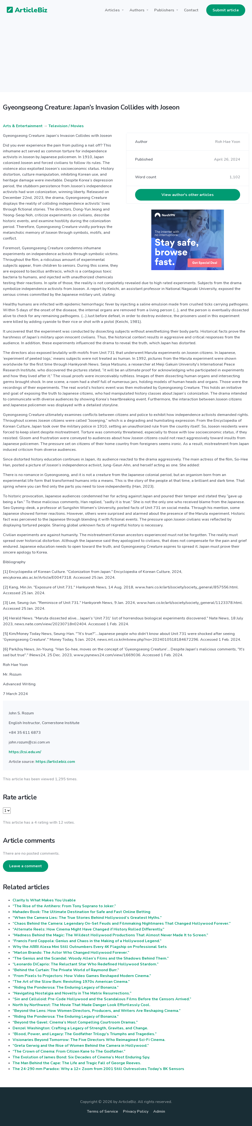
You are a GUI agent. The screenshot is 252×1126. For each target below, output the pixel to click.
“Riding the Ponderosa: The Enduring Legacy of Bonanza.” (66, 987)
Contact (191, 10)
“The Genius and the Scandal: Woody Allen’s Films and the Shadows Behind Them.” (91, 958)
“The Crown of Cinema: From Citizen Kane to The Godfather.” (69, 1051)
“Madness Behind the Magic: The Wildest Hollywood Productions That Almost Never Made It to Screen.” (110, 935)
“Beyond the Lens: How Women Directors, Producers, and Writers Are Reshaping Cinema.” (97, 1010)
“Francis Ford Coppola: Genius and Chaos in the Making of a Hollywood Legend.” (87, 941)
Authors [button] (137, 10)
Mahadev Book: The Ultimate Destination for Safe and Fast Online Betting (81, 912)
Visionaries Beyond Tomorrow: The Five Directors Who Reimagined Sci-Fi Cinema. (89, 1039)
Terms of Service (102, 1111)
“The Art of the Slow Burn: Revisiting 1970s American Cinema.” (71, 981)
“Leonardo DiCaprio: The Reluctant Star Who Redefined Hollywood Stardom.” (86, 964)
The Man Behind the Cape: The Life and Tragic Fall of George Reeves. (77, 1063)
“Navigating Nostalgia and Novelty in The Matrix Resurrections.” (72, 993)
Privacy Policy (135, 1111)
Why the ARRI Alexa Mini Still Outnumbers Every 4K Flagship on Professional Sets (90, 946)
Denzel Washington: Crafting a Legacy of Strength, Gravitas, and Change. (80, 1028)
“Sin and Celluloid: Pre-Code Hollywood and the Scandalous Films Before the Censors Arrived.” (102, 999)
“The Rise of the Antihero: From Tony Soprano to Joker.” (64, 906)
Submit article (226, 10)
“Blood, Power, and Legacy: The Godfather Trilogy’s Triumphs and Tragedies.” (85, 1034)
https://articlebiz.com (55, 761)
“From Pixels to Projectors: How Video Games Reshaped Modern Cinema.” (82, 975)
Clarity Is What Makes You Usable (44, 900)
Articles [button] (112, 10)
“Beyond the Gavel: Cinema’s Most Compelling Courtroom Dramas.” (75, 1022)
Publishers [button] (164, 10)
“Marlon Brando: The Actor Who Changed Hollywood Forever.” (71, 952)
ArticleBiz (24, 10)
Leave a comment (25, 866)
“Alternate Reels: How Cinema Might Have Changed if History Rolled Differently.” (88, 929)
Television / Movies (66, 126)
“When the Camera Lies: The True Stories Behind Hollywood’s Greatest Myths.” (87, 917)
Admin (159, 1111)
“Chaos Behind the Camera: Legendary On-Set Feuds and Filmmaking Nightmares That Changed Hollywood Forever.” (122, 923)
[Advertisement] (126, 58)
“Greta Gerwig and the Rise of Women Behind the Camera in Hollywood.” (81, 1045)
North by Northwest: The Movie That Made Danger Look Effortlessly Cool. (81, 1005)
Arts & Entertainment (23, 126)
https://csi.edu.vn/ (25, 752)
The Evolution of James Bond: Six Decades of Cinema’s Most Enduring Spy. (81, 1057)
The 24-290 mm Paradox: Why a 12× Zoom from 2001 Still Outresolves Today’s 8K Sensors (98, 1068)
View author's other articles (187, 194)
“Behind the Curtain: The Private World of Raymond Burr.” (66, 970)
